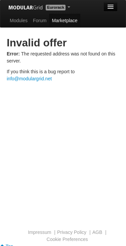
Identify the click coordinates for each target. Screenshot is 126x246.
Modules (19, 20)
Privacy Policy (71, 232)
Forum (39, 20)
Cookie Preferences (67, 239)
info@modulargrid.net (29, 78)
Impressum (39, 232)
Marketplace (64, 20)
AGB (97, 232)
